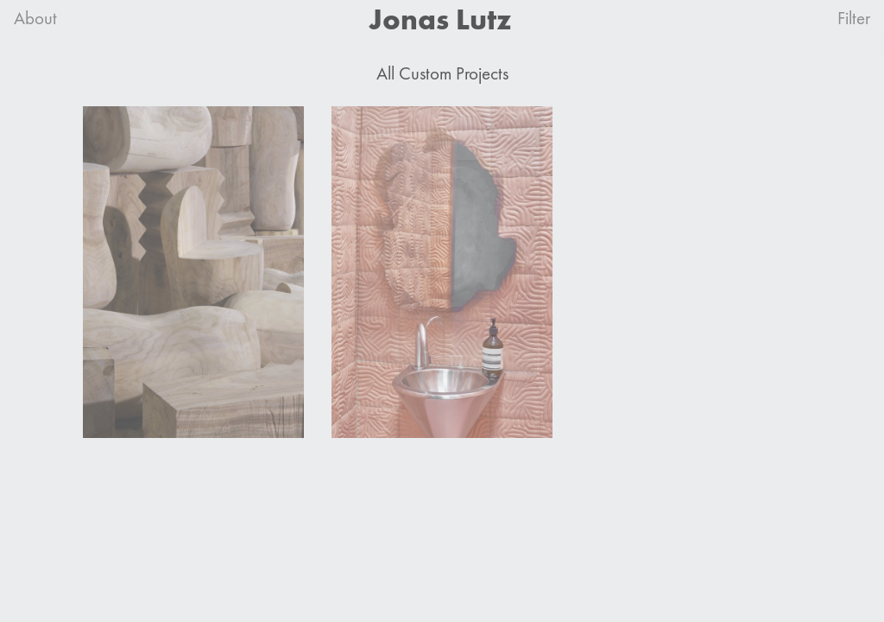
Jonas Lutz (440, 19)
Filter (853, 18)
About (35, 18)
